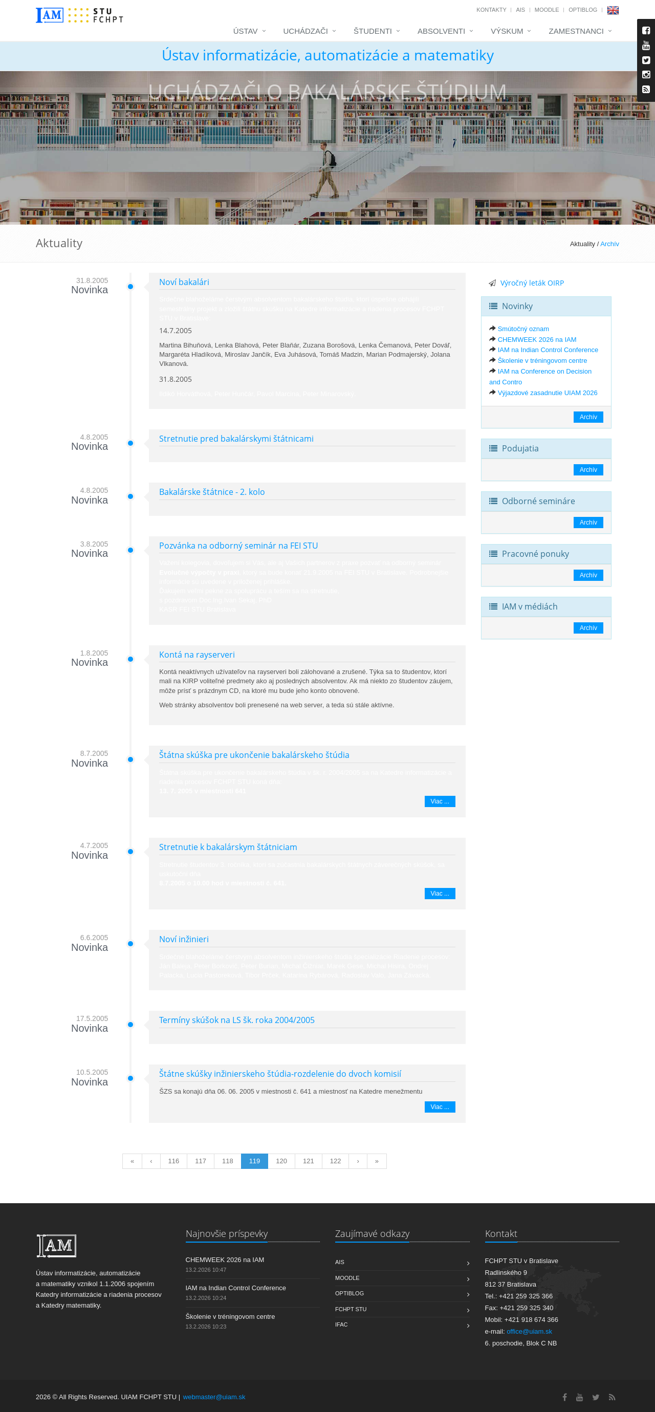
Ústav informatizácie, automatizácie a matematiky (328, 54)
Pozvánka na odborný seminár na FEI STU (238, 545)
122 (335, 1161)
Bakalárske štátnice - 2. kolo (212, 491)
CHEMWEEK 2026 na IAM (537, 339)
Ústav (245, 31)
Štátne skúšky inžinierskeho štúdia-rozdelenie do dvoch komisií (280, 1073)
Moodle (547, 10)
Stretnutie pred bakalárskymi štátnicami (236, 438)
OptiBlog (583, 10)
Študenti (373, 31)
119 (254, 1161)
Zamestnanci (576, 31)
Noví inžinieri (184, 939)
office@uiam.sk (529, 1331)
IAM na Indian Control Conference (548, 350)
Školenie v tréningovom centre (542, 360)
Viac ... (440, 801)
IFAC (341, 1324)
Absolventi (441, 31)
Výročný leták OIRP (532, 283)
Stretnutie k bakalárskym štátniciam (228, 847)
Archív (609, 244)
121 (308, 1161)
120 (281, 1161)
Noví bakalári (184, 282)
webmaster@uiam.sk (214, 1397)
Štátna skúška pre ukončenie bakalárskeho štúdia (254, 755)
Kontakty (491, 10)
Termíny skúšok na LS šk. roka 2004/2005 (237, 1020)
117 (200, 1161)
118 (227, 1161)
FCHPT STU (351, 1309)
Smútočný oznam (523, 329)
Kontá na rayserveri (197, 654)
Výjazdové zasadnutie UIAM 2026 (548, 393)
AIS (520, 10)
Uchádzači (306, 31)
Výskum (507, 31)
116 (174, 1161)
